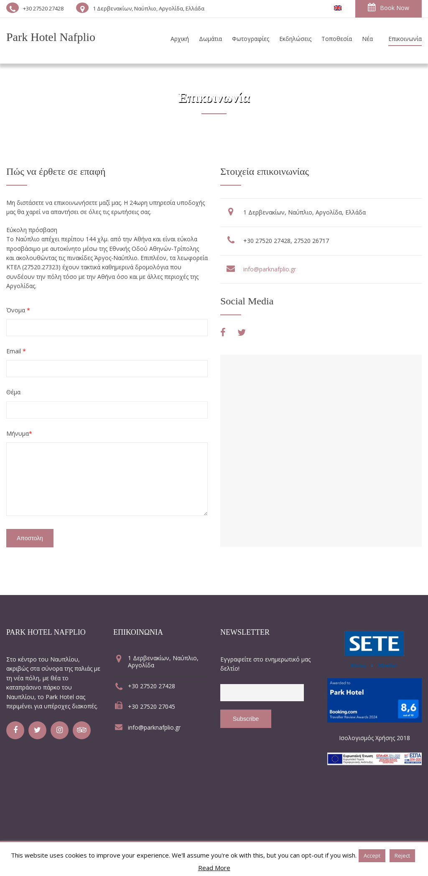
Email (16, 351)
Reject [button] (402, 855)
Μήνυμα (19, 433)
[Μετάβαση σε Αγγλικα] (337, 7)
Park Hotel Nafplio (50, 37)
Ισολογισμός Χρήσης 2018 (374, 738)
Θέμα (13, 392)
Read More (214, 867)
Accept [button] (372, 855)
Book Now (388, 7)
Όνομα (18, 310)
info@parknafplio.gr (269, 269)
